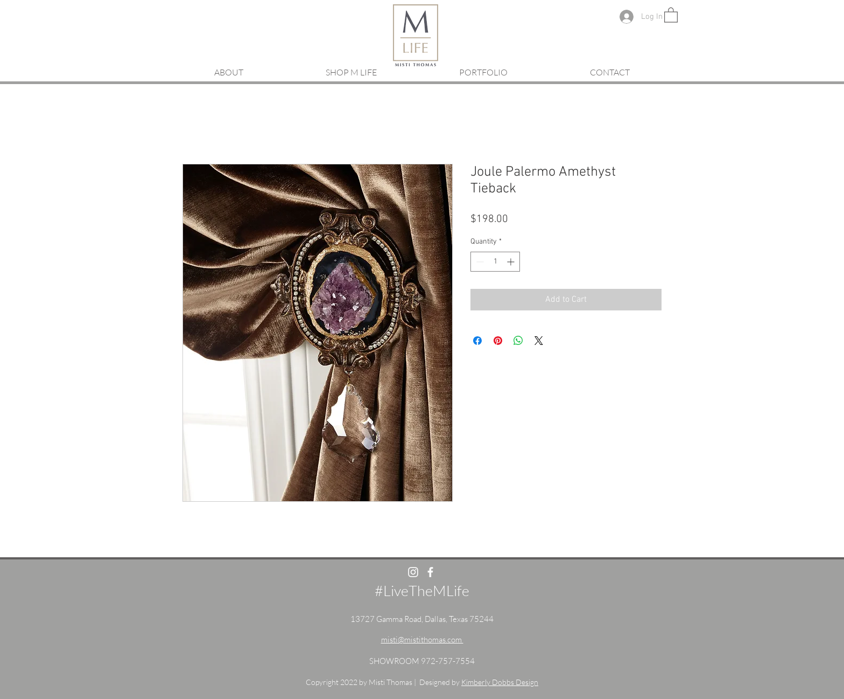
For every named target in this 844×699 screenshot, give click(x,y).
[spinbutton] (495, 261)
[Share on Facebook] (477, 340)
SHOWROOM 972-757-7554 (422, 661)
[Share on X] (538, 340)
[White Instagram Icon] (413, 572)
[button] (671, 14)
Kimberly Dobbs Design (499, 682)
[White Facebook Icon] (430, 572)
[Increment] (511, 261)
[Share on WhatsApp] (518, 340)
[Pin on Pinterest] (497, 340)
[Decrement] (479, 261)
